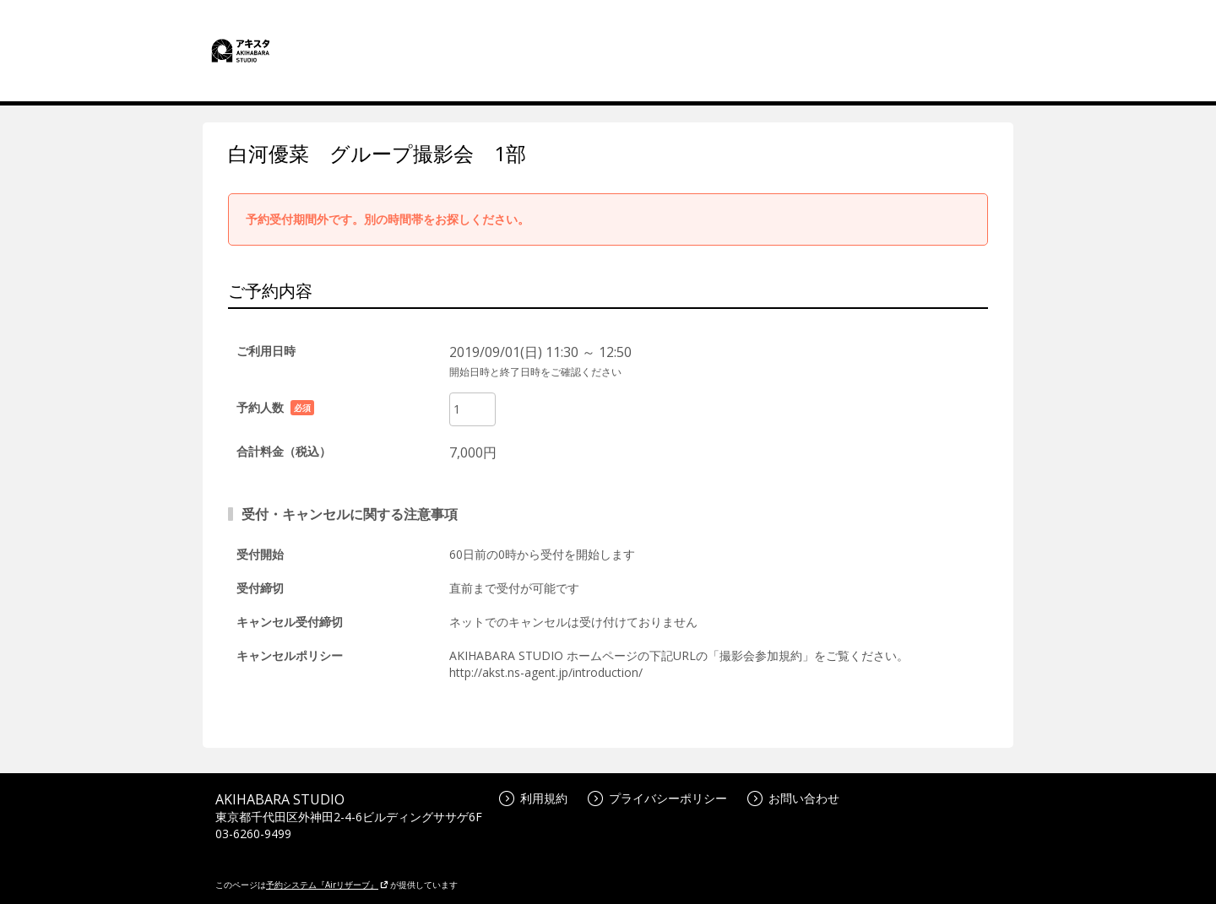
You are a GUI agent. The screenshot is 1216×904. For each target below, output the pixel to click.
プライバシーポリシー (657, 798)
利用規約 (533, 798)
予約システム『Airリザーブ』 (327, 884)
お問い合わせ (793, 798)
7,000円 (473, 452)
